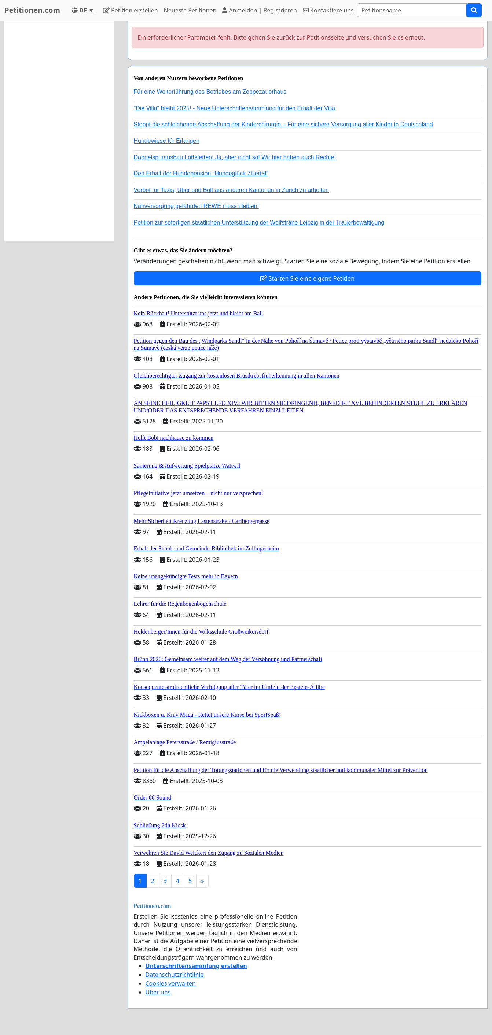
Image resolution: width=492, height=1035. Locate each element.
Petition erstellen (130, 10)
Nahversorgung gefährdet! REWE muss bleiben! (196, 206)
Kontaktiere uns (328, 10)
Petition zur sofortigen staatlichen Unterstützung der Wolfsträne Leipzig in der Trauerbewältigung (259, 222)
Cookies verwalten (171, 983)
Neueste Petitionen (190, 10)
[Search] (412, 10)
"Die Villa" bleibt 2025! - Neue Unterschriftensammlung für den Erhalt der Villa (234, 108)
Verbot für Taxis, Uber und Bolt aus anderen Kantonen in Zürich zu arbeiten (231, 190)
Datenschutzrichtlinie (175, 975)
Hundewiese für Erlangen (167, 141)
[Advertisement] (59, 131)
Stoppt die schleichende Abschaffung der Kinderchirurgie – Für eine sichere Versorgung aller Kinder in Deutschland (283, 124)
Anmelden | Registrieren (259, 10)
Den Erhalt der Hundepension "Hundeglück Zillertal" (201, 173)
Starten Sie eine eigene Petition (307, 278)
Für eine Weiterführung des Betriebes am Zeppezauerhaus (210, 92)
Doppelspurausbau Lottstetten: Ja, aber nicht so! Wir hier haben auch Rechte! (235, 157)
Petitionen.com (32, 10)
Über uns (158, 992)
